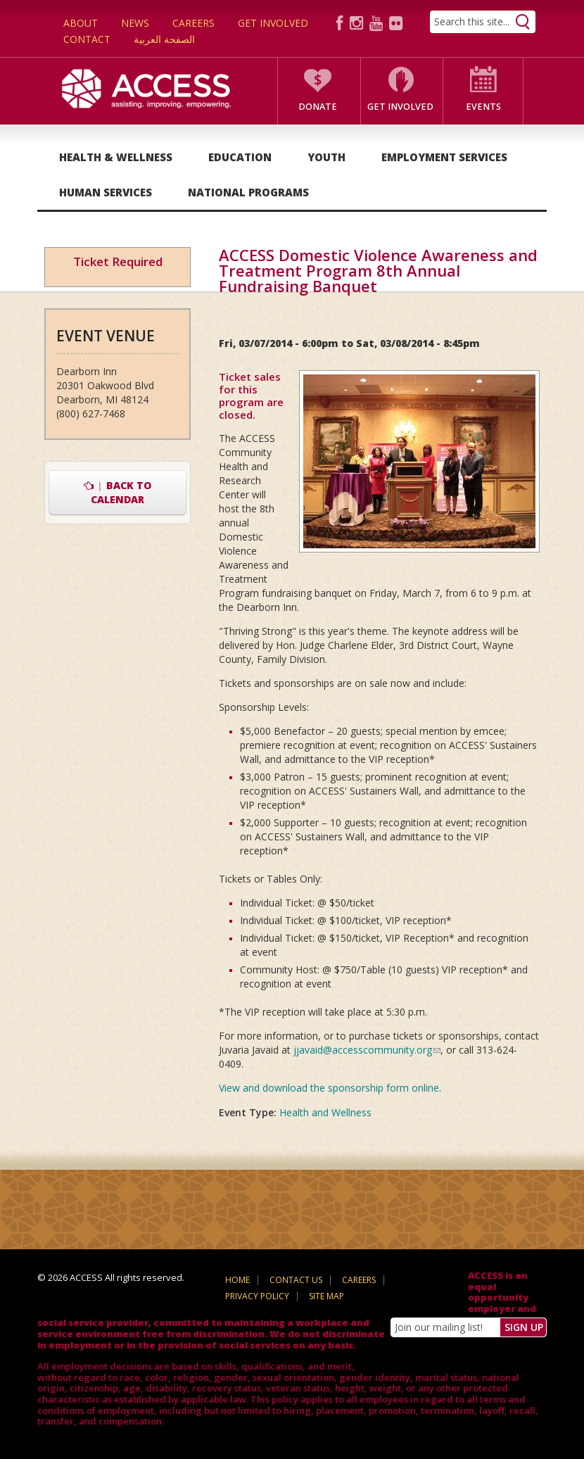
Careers (193, 23)
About (80, 23)
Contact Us (295, 1280)
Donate (317, 107)
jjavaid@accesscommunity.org (366, 1049)
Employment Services (444, 157)
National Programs (248, 192)
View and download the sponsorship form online (329, 1087)
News (135, 23)
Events (483, 107)
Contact (86, 39)
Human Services (105, 192)
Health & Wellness (115, 157)
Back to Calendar (118, 492)
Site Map (326, 1296)
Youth (326, 157)
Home (237, 1280)
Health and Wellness (325, 1112)
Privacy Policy (257, 1296)
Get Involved (273, 23)
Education (240, 157)
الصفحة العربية (164, 39)
